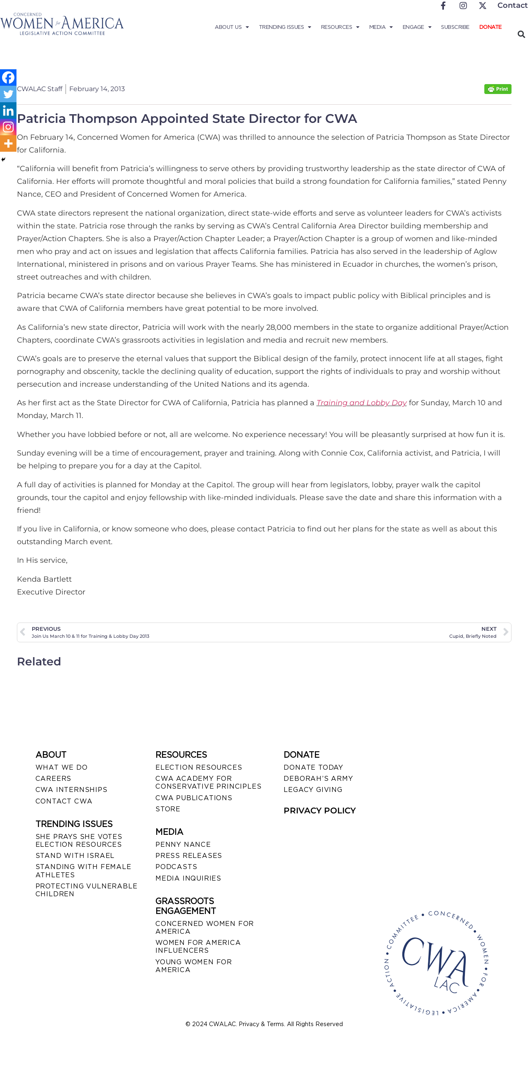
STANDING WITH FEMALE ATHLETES (83, 871)
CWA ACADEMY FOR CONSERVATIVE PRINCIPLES (208, 782)
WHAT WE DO (61, 767)
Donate (490, 27)
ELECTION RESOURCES (198, 767)
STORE (168, 809)
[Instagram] (8, 127)
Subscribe (455, 27)
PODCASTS (176, 867)
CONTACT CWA (64, 801)
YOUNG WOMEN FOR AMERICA (193, 966)
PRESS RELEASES (188, 856)
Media (381, 27)
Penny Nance (183, 844)
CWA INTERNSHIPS (71, 790)
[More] (8, 143)
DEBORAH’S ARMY (318, 778)
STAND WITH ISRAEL (75, 856)
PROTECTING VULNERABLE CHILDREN (86, 890)
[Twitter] (8, 94)
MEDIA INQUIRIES (188, 878)
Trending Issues (285, 27)
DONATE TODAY (313, 767)
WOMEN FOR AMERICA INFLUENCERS (198, 946)
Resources (340, 27)
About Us (232, 27)
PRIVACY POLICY (320, 810)
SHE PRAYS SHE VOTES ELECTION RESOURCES (78, 840)
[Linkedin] (8, 110)
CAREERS (53, 778)
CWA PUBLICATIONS (193, 798)
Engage (417, 27)
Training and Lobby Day (362, 402)
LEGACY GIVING (313, 790)
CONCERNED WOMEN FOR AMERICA (204, 927)
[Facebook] (8, 77)
